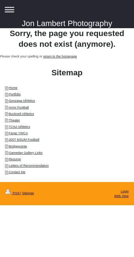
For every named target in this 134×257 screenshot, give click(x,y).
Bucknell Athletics (21, 114)
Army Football (19, 107)
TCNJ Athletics (19, 126)
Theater (14, 120)
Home (13, 88)
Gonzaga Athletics (22, 100)
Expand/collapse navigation (67, 9)
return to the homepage (60, 56)
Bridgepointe (18, 146)
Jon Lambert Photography (67, 23)
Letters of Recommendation (29, 165)
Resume (15, 159)
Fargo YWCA (18, 133)
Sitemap (28, 193)
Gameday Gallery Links (26, 153)
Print (12, 193)
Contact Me (17, 172)
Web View (121, 196)
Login (125, 191)
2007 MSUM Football (24, 139)
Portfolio (15, 94)
